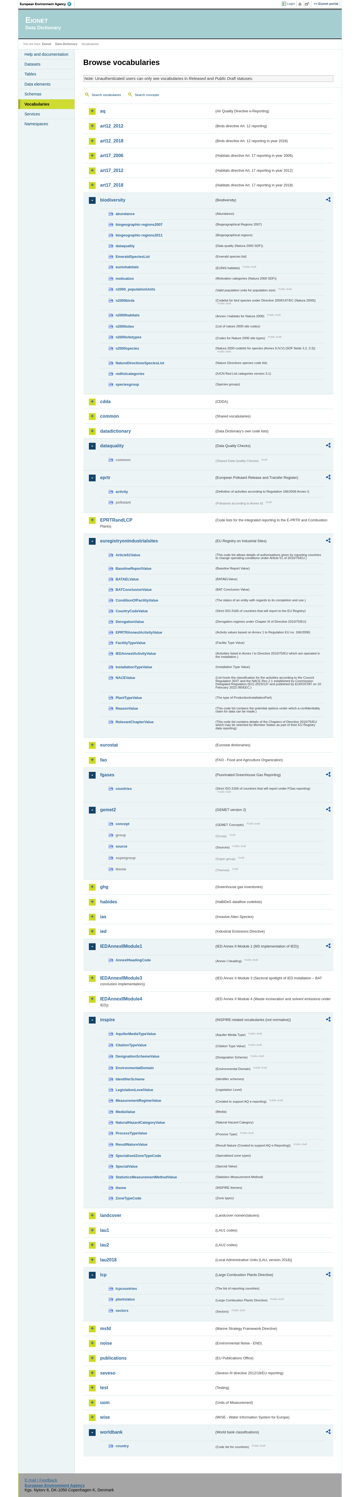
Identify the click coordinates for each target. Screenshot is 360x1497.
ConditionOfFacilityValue (137, 600)
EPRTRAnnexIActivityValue (139, 632)
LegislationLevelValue (134, 1090)
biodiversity (112, 200)
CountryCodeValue (132, 611)
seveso (107, 1373)
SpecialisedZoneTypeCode (138, 1156)
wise (105, 1417)
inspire (107, 1019)
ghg (104, 886)
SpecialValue (127, 1166)
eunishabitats (127, 267)
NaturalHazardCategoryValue (140, 1122)
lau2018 (108, 1259)
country (122, 1446)
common (109, 416)
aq (102, 111)
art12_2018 (111, 140)
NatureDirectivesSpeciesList (140, 363)
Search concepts (147, 95)
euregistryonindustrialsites (129, 541)
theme (121, 1188)
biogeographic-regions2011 (139, 235)
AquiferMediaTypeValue (136, 1034)
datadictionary (115, 431)
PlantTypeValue (129, 698)
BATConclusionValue (134, 589)
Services (32, 114)
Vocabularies (37, 104)
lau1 (104, 1230)
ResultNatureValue (131, 1144)
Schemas (32, 94)
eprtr (105, 477)
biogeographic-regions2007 (139, 224)
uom (105, 1402)
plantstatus (125, 1299)
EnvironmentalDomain (135, 1068)
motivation (125, 278)
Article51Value (128, 555)
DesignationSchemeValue (137, 1056)
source (121, 846)
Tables (30, 74)
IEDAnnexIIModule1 (121, 946)
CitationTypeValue (131, 1045)
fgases (107, 774)
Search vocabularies (106, 95)
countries (124, 789)
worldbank (111, 1432)
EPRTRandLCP (116, 520)
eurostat (109, 745)
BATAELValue (127, 579)
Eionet (46, 44)
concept (122, 824)
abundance (125, 214)
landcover (111, 1215)
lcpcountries (126, 1288)
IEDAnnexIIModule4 (121, 998)
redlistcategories (130, 374)
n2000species (127, 348)
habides (108, 901)
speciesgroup (127, 384)
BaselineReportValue (133, 568)
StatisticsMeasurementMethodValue (146, 1177)
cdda (105, 401)
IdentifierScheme (130, 1079)
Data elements (37, 84)
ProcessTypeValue (131, 1133)
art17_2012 (111, 170)
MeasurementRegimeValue (138, 1100)
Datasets (32, 64)
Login (291, 3)
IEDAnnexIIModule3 (121, 978)
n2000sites (125, 326)
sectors (122, 1310)
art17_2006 (111, 155)
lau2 (104, 1245)
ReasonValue (127, 708)
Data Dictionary (66, 44)
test (104, 1387)
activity (122, 492)
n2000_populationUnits (135, 289)
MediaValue (125, 1112)
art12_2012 (111, 126)
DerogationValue (130, 622)
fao (103, 760)
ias (103, 916)
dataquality (125, 246)
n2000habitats (128, 315)
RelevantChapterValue (135, 722)
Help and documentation (46, 54)
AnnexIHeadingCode (133, 960)
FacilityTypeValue (130, 643)
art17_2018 (111, 185)
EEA (47, 4)
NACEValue (125, 678)
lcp (103, 1274)
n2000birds (125, 300)
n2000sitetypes (128, 337)
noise (106, 1343)
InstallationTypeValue (134, 667)
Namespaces (36, 124)
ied (103, 931)
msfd (105, 1328)
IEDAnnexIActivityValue (136, 653)
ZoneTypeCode (128, 1198)
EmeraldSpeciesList (133, 256)
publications (113, 1358)
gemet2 (108, 809)
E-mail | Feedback (40, 1480)
